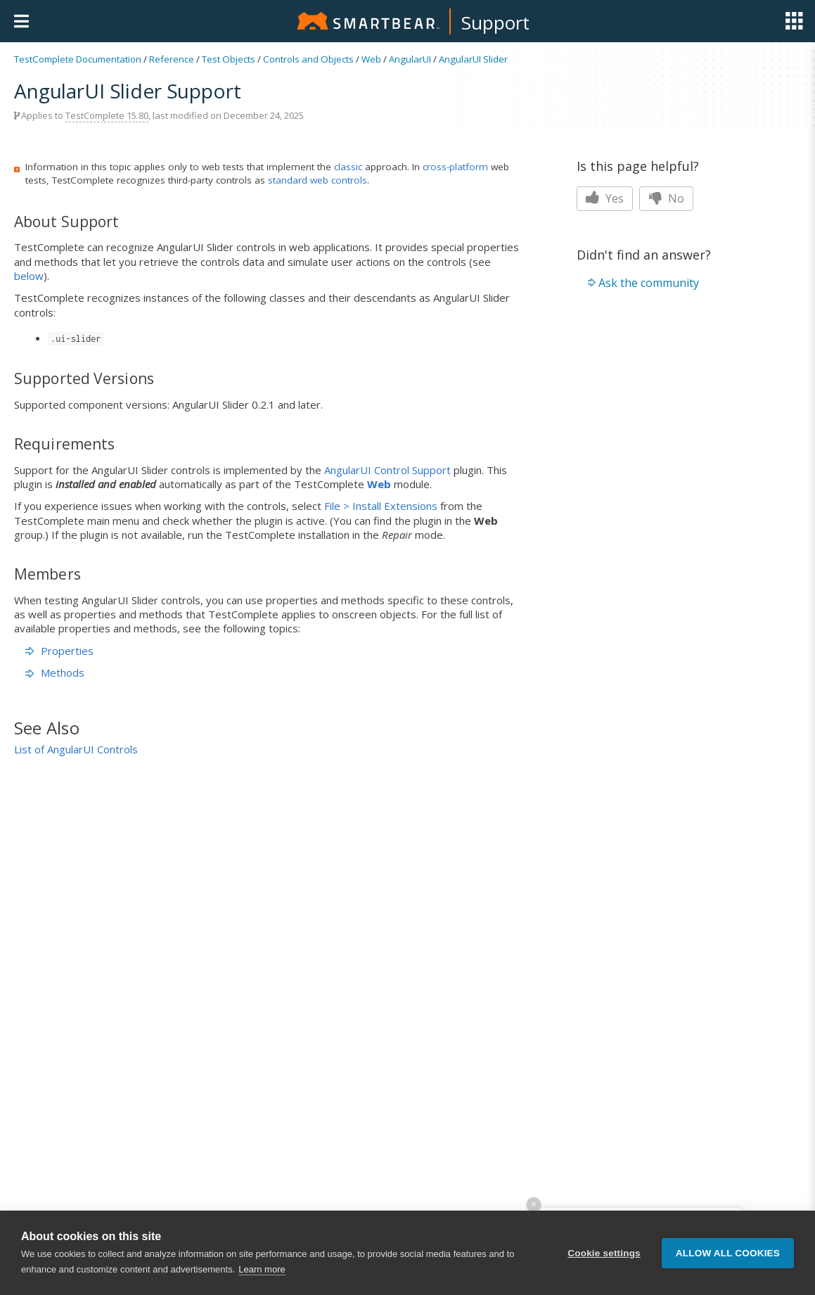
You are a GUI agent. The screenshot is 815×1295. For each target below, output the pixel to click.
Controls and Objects (308, 59)
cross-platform (455, 166)
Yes (605, 198)
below (29, 276)
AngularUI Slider (473, 59)
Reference (171, 59)
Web (371, 59)
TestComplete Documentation (77, 59)
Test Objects (228, 59)
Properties (59, 651)
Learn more (261, 1269)
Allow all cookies (728, 1253)
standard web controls (317, 180)
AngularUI (410, 59)
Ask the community (648, 283)
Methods (54, 672)
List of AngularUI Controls (76, 749)
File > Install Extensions (380, 506)
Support (495, 22)
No (666, 198)
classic (348, 166)
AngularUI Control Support (387, 470)
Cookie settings (604, 1253)
